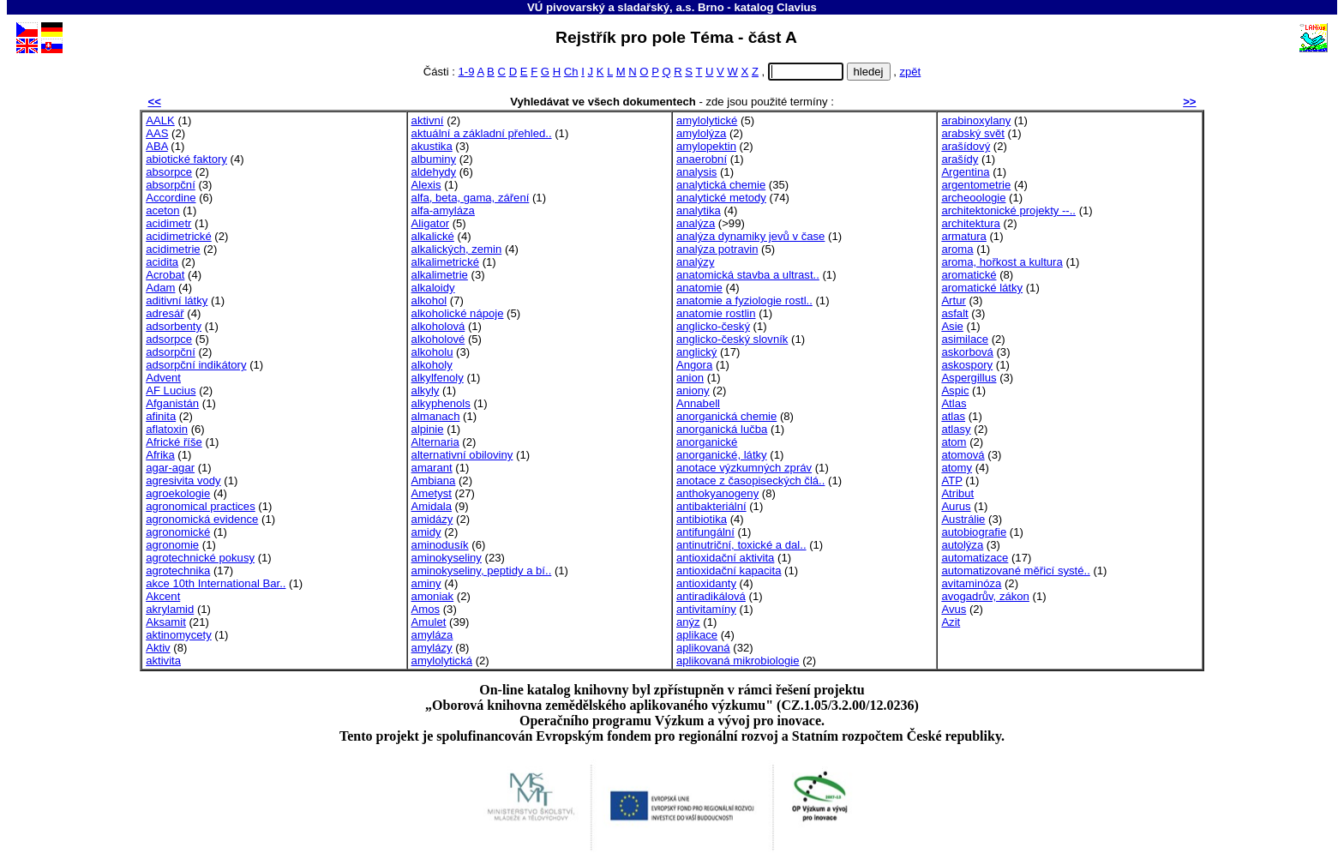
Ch (571, 71)
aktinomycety (179, 634)
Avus (953, 609)
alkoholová (438, 326)
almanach (435, 416)
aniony (693, 390)
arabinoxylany (976, 120)
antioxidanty (706, 583)
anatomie (699, 287)
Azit (950, 622)
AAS (157, 133)
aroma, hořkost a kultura (1001, 261)
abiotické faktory (186, 159)
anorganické (706, 442)
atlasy (955, 429)
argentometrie (976, 184)
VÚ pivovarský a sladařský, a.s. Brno (625, 7)
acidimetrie (173, 249)
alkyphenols (441, 403)
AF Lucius (170, 390)
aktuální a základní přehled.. (481, 133)
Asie (952, 326)
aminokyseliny (446, 557)
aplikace (696, 634)
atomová (962, 454)
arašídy (959, 159)
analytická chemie (720, 184)
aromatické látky (982, 287)
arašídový (965, 146)
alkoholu (432, 351)
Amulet (429, 622)
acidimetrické (179, 236)
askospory (967, 364)
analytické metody (721, 197)
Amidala (431, 506)
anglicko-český (713, 326)
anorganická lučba (721, 429)
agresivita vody (183, 480)
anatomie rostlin (716, 313)
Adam (160, 287)
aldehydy (433, 171)
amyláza (432, 634)
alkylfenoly (437, 377)
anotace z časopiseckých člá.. (750, 480)
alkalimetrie (439, 274)
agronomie (172, 544)
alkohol (429, 300)
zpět (910, 71)
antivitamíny (706, 609)
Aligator (430, 223)
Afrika (160, 454)
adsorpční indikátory (196, 364)
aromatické (968, 274)
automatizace (974, 557)
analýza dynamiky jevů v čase (750, 236)
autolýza (962, 544)
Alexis (426, 184)
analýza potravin (717, 249)
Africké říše (174, 442)
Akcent (163, 596)
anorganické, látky (721, 454)
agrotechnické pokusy (200, 557)
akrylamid (170, 609)
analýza (695, 223)
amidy (426, 532)
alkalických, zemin (456, 249)
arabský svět (973, 133)
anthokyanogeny (717, 493)
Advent (163, 377)
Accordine (170, 197)
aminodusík (440, 544)
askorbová (967, 351)
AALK (160, 120)
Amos (426, 609)
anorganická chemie (726, 416)
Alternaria (435, 442)
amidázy (432, 519)
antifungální (705, 532)
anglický (696, 351)
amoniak (432, 596)
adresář (164, 313)
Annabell (698, 403)
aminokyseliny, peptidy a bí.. (481, 570)
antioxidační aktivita (725, 557)
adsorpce (169, 339)
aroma (957, 249)
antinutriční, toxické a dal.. (741, 544)
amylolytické (706, 120)
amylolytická (441, 660)
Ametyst (431, 493)
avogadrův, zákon (985, 596)
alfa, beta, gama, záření (470, 197)
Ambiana (433, 480)
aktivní (427, 120)
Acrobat (165, 274)
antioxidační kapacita (728, 570)
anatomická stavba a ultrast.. (747, 274)
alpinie (427, 429)
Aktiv (158, 647)
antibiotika (701, 519)
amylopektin (706, 146)
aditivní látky (176, 300)
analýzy (695, 261)
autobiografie (973, 532)
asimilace (964, 339)
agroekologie (178, 493)
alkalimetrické (445, 261)
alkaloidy (433, 287)
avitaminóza (971, 583)
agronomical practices (200, 506)
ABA (157, 146)
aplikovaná (703, 647)
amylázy (432, 647)
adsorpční (170, 351)
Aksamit (166, 622)
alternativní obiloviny (462, 454)
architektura (970, 223)
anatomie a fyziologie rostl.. (744, 300)
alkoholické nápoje (457, 313)
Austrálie (963, 519)
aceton (162, 210)
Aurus (955, 506)
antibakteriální (711, 506)
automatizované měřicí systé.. (1015, 570)
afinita (161, 416)
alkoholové (438, 339)
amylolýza (701, 133)
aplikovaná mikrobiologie (738, 660)
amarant (432, 467)
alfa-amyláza (443, 210)
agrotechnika (178, 570)
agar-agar (170, 467)
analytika (698, 210)
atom (953, 442)
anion (690, 377)
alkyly (425, 390)
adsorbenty (173, 326)
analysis (696, 171)
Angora (694, 364)
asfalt (954, 313)
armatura (963, 236)
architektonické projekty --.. (1008, 210)
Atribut (957, 493)
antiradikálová (711, 596)
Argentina (965, 171)
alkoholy (432, 364)
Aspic (955, 390)
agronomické (178, 532)
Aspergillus (968, 377)
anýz (688, 622)
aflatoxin (167, 429)
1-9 (467, 71)
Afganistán (172, 403)
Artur (953, 300)
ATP (951, 480)
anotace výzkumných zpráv (744, 467)
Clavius (797, 7)
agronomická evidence (202, 519)
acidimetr (168, 223)
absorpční (170, 184)
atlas (953, 416)
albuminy (433, 159)
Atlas (953, 403)
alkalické (432, 236)
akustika (432, 146)
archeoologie (973, 197)
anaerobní (701, 159)
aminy (426, 583)
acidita (162, 261)
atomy (956, 467)
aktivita (163, 660)
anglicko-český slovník (732, 339)
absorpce (169, 171)
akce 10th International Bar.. (215, 583)
